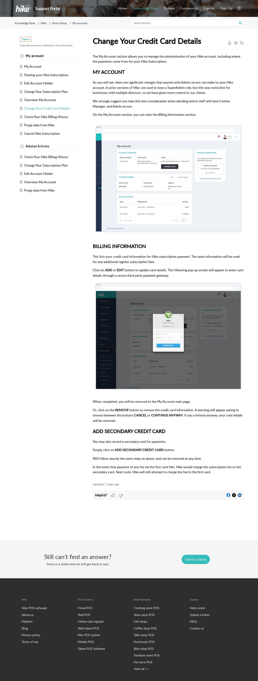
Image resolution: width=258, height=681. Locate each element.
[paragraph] (168, 264)
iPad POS (84, 615)
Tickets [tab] (169, 8)
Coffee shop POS (145, 628)
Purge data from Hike (40, 125)
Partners (27, 621)
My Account (34, 66)
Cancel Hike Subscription (43, 133)
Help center (197, 608)
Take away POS (144, 635)
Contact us (197, 628)
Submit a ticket (199, 615)
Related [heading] (38, 146)
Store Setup (59, 23)
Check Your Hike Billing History (47, 117)
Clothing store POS (146, 608)
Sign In (208, 8)
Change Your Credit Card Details (48, 108)
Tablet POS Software (91, 649)
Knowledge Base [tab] (145, 8)
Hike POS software (34, 608)
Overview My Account (41, 100)
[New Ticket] (196, 559)
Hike (43, 23)
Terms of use (30, 642)
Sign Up (226, 8)
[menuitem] (208, 8)
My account (79, 23)
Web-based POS (88, 628)
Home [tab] (122, 8)
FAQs (193, 621)
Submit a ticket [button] (195, 559)
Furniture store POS (147, 655)
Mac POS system (89, 635)
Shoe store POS (144, 615)
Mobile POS (86, 642)
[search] (188, 23)
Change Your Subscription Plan (47, 91)
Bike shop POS (144, 649)
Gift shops (140, 621)
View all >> (141, 669)
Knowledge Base (25, 23)
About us (27, 615)
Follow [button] (26, 39)
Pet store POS (143, 662)
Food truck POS (144, 642)
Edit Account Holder (39, 83)
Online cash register (91, 621)
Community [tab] (189, 8)
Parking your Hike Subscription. (47, 75)
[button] (239, 8)
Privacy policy (31, 635)
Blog (25, 628)
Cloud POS (85, 608)
